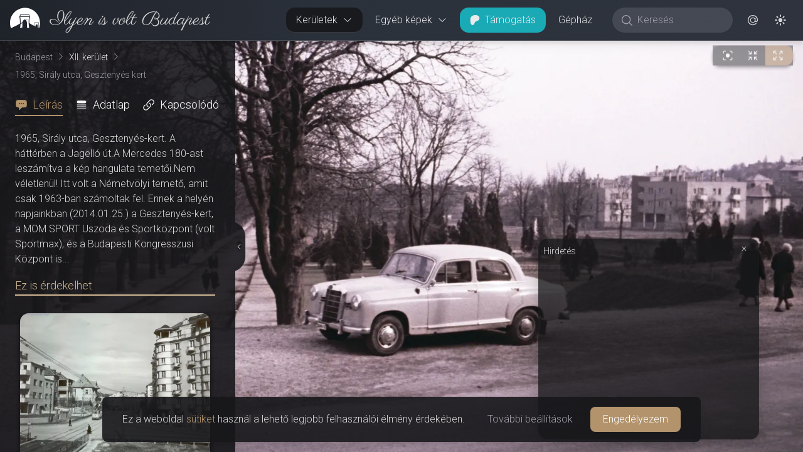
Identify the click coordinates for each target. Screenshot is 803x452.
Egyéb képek (411, 20)
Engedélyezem (635, 419)
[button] (752, 20)
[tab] (42, 105)
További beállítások (530, 419)
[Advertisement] (648, 346)
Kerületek (324, 20)
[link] (105, 20)
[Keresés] (679, 20)
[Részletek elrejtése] (237, 247)
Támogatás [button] (503, 20)
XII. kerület (88, 57)
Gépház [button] (575, 20)
